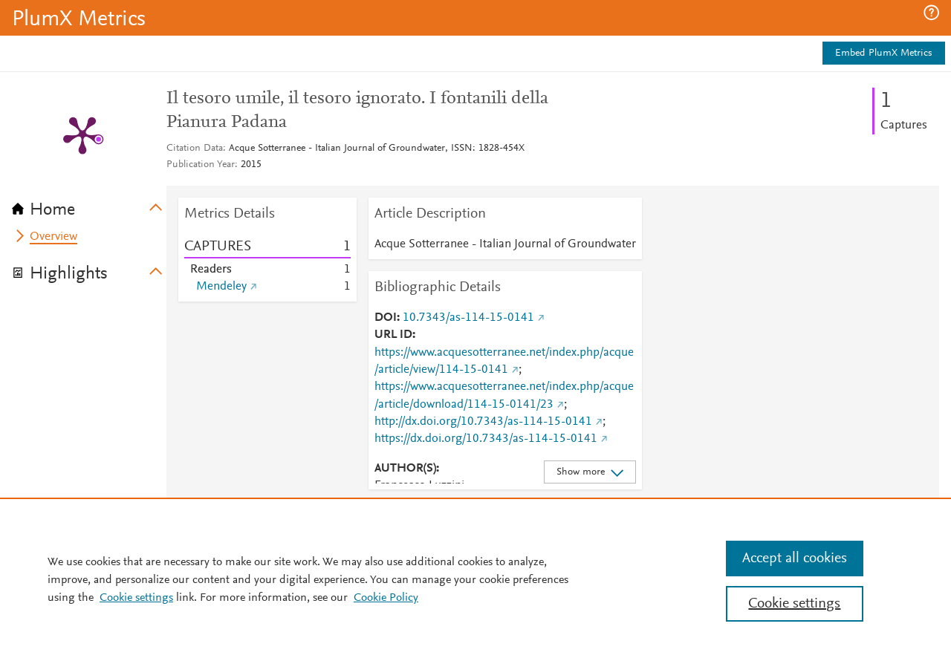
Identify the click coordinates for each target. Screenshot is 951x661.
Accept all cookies (794, 558)
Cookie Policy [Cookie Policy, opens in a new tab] (386, 598)
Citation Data (194, 148)
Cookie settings (136, 598)
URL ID (393, 335)
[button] (931, 13)
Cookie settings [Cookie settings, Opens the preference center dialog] (794, 603)
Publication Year (200, 165)
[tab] (89, 205)
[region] (475, 579)
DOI (385, 318)
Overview (53, 237)
